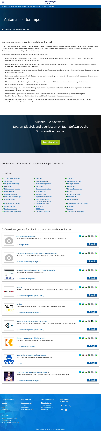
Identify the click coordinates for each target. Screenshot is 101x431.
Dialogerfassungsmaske (12, 189)
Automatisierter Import (48, 6)
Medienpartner (25, 407)
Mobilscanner (71, 206)
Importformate (72, 196)
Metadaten (39, 206)
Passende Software (22, 29)
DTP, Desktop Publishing (27, 347)
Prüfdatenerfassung (10, 209)
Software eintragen (26, 403)
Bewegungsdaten (73, 184)
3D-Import (70, 178)
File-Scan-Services (10, 194)
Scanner (70, 209)
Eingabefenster (9, 191)
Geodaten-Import (41, 194)
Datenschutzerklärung (59, 429)
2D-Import (39, 178)
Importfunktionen (9, 199)
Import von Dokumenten (44, 196)
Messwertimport (9, 206)
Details (93, 244)
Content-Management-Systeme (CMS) (31, 296)
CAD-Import (8, 186)
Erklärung (8, 29)
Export (69, 191)
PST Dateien (40, 209)
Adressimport (8, 181)
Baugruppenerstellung (11, 184)
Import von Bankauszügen (12, 196)
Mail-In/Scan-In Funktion (12, 204)
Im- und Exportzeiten (74, 194)
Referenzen (5, 405)
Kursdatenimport (72, 199)
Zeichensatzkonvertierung (75, 211)
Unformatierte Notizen (43, 211)
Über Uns (4, 403)
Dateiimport (39, 186)
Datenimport (71, 186)
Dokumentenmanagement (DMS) (29, 262)
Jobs (3, 407)
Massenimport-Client (42, 204)
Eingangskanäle (41, 191)
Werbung (23, 405)
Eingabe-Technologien (74, 189)
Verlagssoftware (24, 245)
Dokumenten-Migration (43, 189)
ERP (20, 364)
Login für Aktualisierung (27, 409)
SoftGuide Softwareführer (11, 6)
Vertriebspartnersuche (47, 405)
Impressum (5, 409)
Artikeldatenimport (42, 181)
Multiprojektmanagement (27, 279)
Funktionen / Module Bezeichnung (30, 6)
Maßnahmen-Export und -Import (77, 204)
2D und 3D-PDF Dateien (12, 178)
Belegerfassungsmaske (43, 184)
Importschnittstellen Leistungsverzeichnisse (43, 200)
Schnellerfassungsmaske (12, 211)
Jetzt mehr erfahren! (50, 142)
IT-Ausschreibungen (46, 403)
